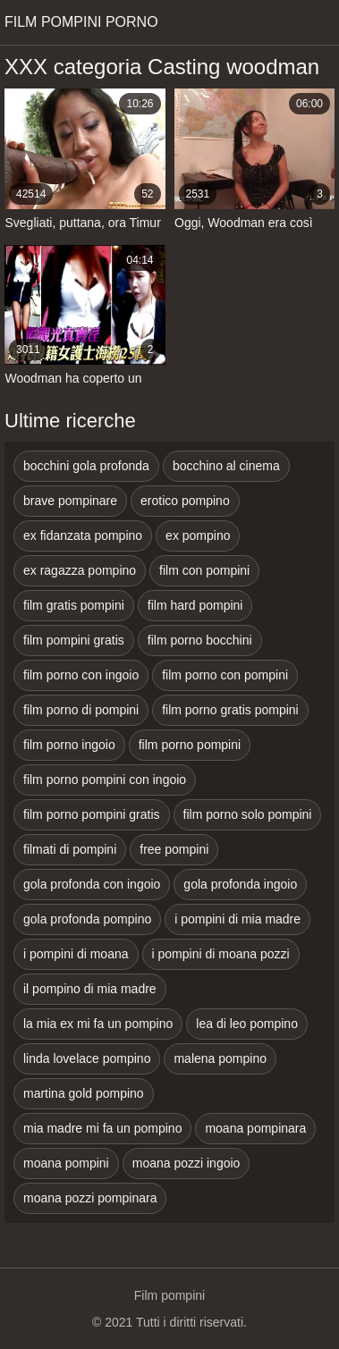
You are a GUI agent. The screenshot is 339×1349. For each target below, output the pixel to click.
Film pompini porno (81, 22)
